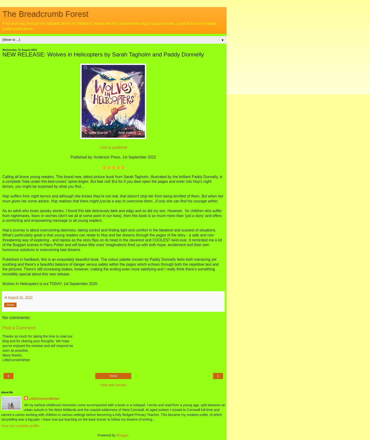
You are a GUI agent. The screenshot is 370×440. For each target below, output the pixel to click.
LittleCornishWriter (44, 399)
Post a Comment (18, 327)
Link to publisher (113, 147)
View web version (113, 385)
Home (113, 376)
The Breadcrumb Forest (45, 13)
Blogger (122, 435)
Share (10, 305)
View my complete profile (20, 426)
